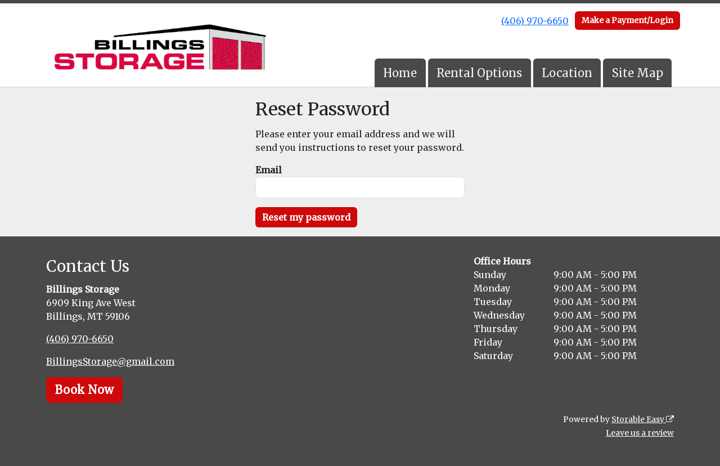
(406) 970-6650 (535, 20)
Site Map (637, 73)
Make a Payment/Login (627, 20)
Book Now (84, 390)
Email (268, 170)
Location (567, 73)
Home (400, 73)
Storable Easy (642, 419)
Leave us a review (640, 433)
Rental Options (479, 73)
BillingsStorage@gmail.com (110, 361)
